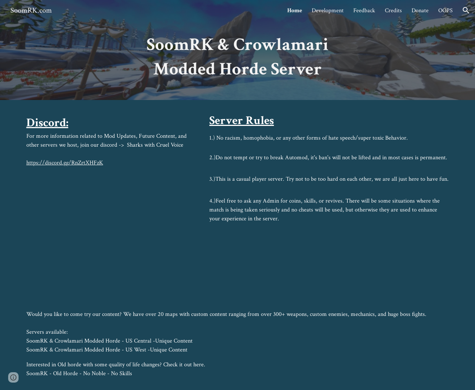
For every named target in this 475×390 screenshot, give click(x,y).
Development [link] (328, 10)
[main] (237, 60)
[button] (466, 10)
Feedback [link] (364, 10)
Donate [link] (420, 10)
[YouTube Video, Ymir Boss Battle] (109, 231)
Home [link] (294, 10)
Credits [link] (393, 10)
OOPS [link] (445, 10)
